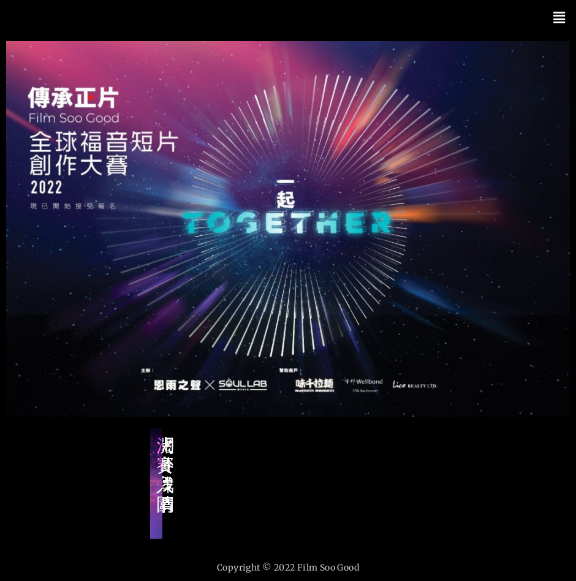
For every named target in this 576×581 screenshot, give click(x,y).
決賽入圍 (165, 474)
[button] (559, 17)
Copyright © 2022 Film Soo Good (288, 567)
